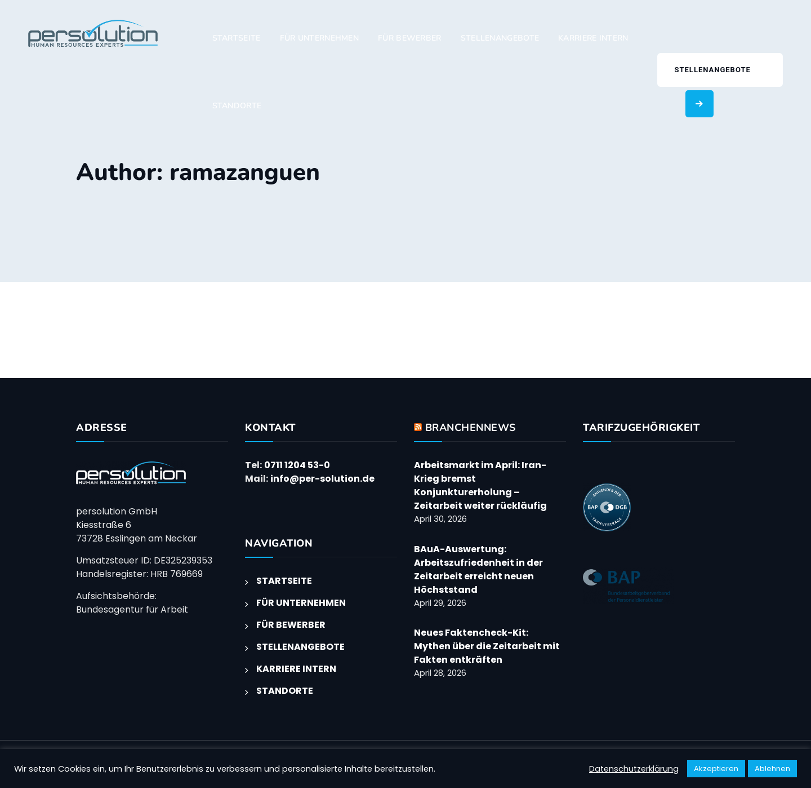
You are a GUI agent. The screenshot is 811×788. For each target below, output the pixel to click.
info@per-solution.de (322, 478)
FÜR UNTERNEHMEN (319, 38)
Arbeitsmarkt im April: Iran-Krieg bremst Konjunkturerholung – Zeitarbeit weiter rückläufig (480, 485)
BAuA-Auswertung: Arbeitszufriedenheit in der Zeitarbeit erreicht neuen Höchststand (478, 569)
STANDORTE (237, 105)
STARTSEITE (236, 38)
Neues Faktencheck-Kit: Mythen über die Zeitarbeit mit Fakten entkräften (487, 646)
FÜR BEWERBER (410, 38)
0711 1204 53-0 (297, 465)
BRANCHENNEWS (470, 427)
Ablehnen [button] (772, 768)
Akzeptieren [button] (716, 768)
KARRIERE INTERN (593, 38)
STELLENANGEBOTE (500, 38)
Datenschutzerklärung (634, 769)
